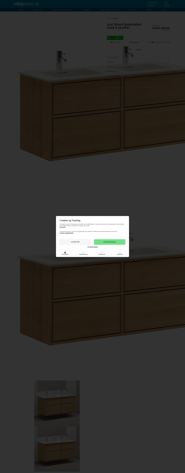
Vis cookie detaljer (92, 247)
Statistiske (120, 254)
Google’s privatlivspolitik (66, 233)
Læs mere (62, 227)
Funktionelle (101, 254)
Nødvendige (65, 254)
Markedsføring (83, 254)
